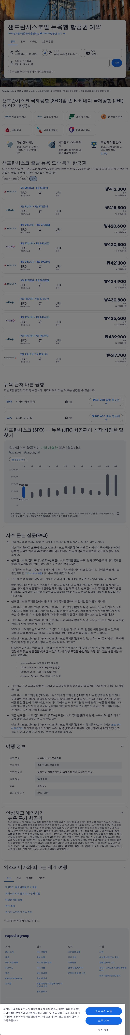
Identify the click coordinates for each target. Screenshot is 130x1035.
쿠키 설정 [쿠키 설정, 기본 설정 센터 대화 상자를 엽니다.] (103, 1029)
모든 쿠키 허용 (103, 1011)
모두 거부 (103, 1020)
